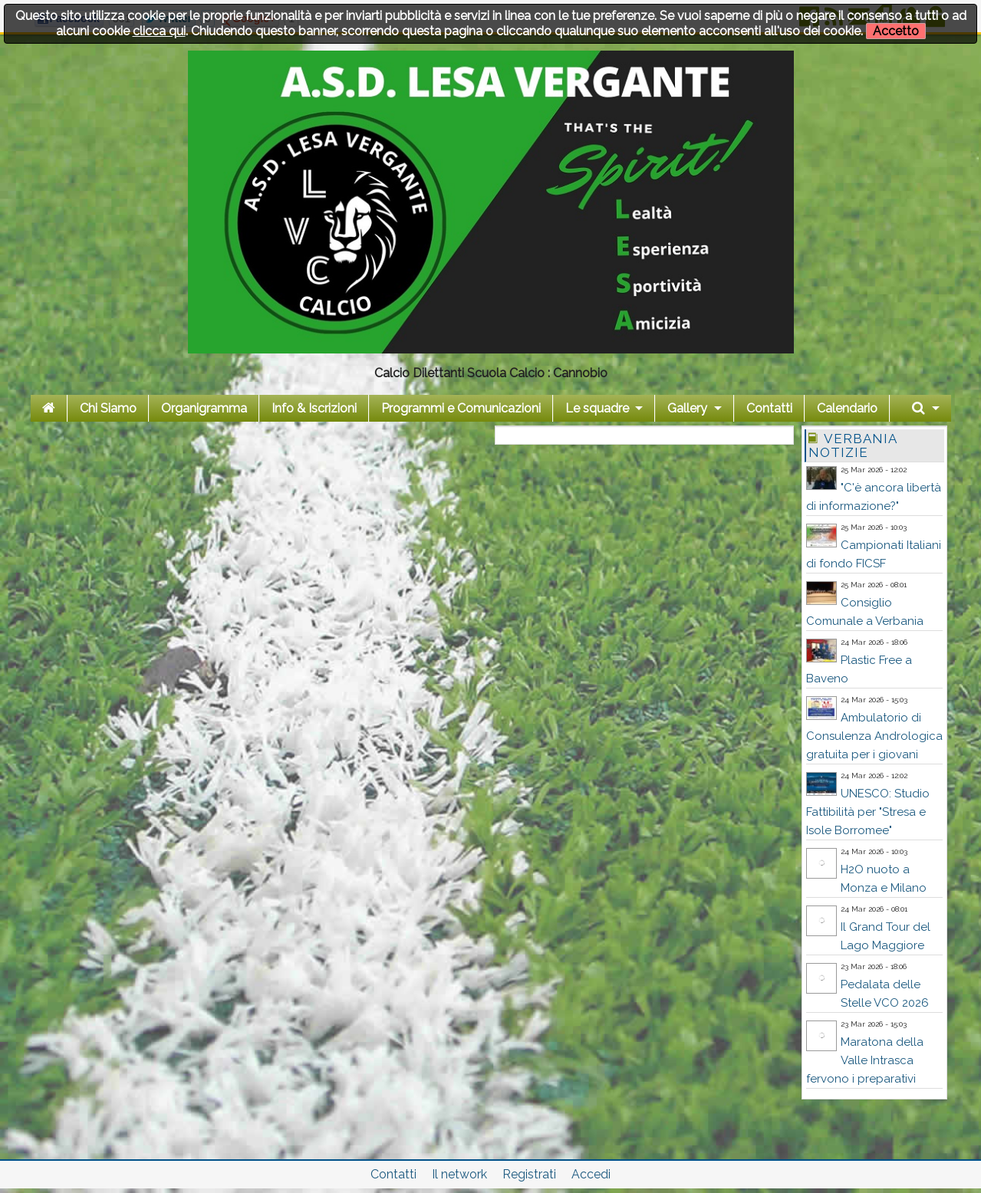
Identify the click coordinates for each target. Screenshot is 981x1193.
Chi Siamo (108, 408)
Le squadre (597, 408)
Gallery (687, 408)
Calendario (847, 408)
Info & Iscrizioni (314, 408)
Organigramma (204, 408)
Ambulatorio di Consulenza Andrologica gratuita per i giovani (874, 736)
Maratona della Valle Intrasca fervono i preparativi (864, 1060)
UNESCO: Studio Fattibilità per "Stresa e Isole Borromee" (868, 812)
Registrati (529, 1174)
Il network (459, 1174)
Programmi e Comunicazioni (461, 408)
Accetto (896, 31)
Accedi (591, 1174)
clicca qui (159, 31)
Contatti (769, 408)
